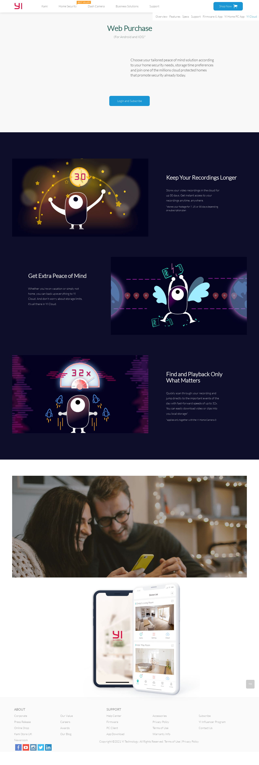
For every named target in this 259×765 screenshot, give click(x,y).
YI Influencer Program (212, 722)
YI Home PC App (234, 16)
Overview (161, 16)
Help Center (113, 715)
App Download (115, 734)
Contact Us (205, 728)
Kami (44, 6)
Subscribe (205, 715)
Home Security (68, 6)
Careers (65, 722)
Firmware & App (212, 16)
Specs (185, 16)
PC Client (112, 728)
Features (174, 16)
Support (196, 16)
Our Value (66, 715)
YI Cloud (251, 16)
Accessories (160, 715)
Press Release (22, 722)
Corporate (20, 715)
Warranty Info (161, 734)
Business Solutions (127, 6)
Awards (65, 728)
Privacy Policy (161, 722)
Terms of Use (160, 728)
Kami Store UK (23, 734)
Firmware (112, 722)
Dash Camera (96, 6)
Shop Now (228, 6)
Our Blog (65, 734)
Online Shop (21, 728)
